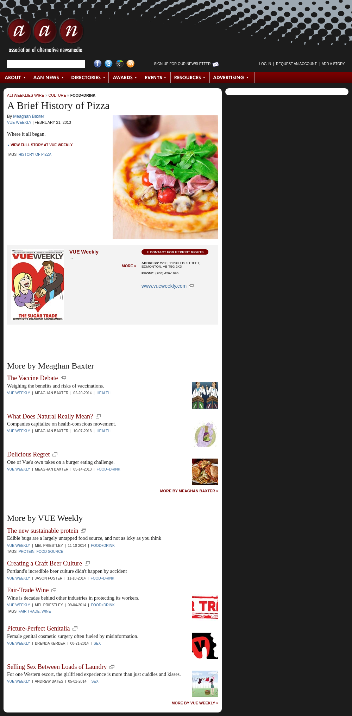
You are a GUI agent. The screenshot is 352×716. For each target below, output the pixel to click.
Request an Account (296, 64)
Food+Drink (83, 95)
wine (46, 611)
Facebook (98, 64)
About (15, 77)
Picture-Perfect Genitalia (38, 628)
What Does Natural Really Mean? (50, 416)
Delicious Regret (28, 454)
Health (103, 393)
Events (156, 77)
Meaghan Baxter (28, 116)
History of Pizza (35, 154)
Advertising (232, 77)
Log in (265, 64)
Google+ (119, 64)
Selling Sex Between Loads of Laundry (57, 666)
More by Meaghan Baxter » (189, 491)
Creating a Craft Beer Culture (44, 563)
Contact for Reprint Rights (177, 252)
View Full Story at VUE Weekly (42, 145)
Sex (97, 643)
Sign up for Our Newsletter (182, 64)
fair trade (29, 611)
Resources (190, 77)
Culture (57, 95)
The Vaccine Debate (32, 378)
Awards (125, 77)
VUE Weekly (19, 122)
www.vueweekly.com (164, 285)
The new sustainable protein (42, 530)
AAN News (49, 77)
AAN (45, 37)
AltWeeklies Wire (25, 95)
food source (50, 552)
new (63, 378)
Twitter (109, 64)
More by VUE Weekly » (195, 703)
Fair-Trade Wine (28, 590)
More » (129, 266)
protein (26, 552)
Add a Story (333, 64)
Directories (88, 77)
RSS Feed (130, 64)
